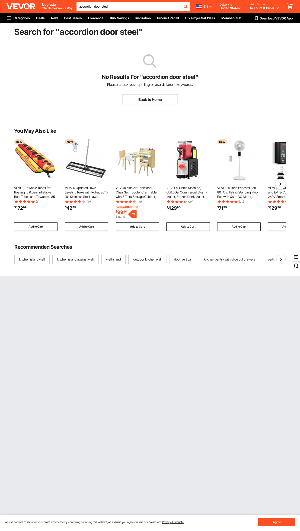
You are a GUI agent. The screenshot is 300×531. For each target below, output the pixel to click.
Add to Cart (36, 226)
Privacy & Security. (173, 522)
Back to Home (150, 99)
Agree (277, 522)
